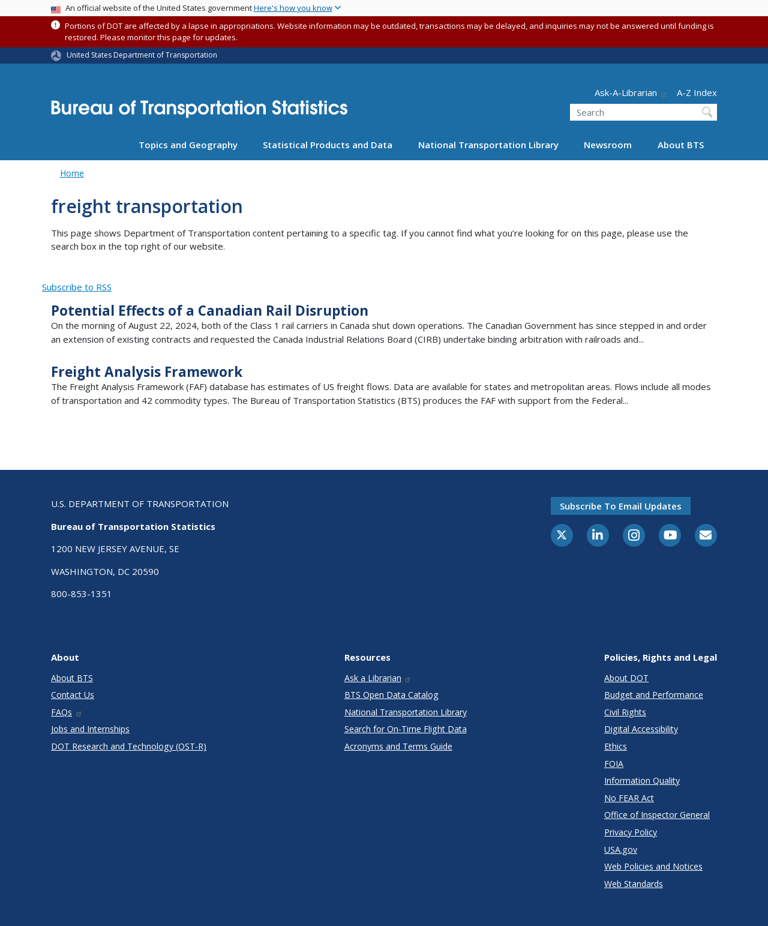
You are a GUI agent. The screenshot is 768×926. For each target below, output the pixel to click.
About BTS (681, 145)
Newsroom (608, 145)
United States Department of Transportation (142, 55)
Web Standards (633, 883)
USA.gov (620, 849)
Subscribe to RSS (77, 287)
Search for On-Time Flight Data (405, 729)
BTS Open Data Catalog (391, 694)
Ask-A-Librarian (631, 92)
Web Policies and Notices (653, 866)
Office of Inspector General (657, 814)
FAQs (67, 712)
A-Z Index (697, 92)
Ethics (615, 746)
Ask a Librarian (378, 678)
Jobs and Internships (90, 729)
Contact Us (72, 694)
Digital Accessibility (641, 729)
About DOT (626, 678)
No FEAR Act (629, 798)
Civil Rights (625, 712)
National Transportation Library (488, 145)
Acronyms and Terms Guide (398, 746)
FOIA (613, 763)
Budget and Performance (653, 694)
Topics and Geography (188, 145)
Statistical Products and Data (327, 145)
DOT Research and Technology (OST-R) (128, 746)
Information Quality (642, 780)
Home (72, 173)
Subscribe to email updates (621, 506)
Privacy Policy (630, 832)
